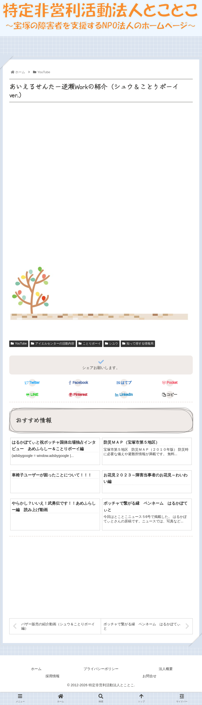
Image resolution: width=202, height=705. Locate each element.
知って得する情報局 (138, 344)
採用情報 (53, 676)
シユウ (111, 344)
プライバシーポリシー (101, 669)
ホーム (36, 669)
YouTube (19, 344)
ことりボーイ (89, 344)
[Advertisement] (100, 247)
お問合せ (149, 676)
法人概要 (166, 669)
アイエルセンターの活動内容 (52, 344)
